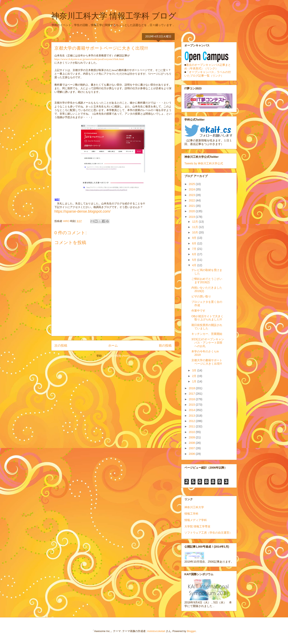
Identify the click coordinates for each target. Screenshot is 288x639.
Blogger (191, 631)
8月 (194, 243)
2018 (192, 388)
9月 (194, 237)
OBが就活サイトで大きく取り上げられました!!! (207, 318)
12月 (195, 221)
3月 (194, 370)
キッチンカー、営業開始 (206, 333)
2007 (192, 448)
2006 (192, 453)
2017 (192, 393)
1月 (194, 381)
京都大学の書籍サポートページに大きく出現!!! (206, 362)
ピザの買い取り (201, 296)
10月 (195, 232)
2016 (192, 399)
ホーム (113, 345)
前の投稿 (165, 345)
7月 (194, 248)
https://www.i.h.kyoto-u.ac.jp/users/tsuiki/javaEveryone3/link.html (89, 59)
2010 (192, 432)
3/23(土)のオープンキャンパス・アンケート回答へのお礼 (207, 343)
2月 (194, 376)
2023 (192, 195)
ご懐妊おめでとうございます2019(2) (206, 280)
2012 (192, 421)
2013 (192, 415)
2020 (192, 211)
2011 (192, 426)
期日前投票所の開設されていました (206, 326)
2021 (192, 205)
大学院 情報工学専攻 (197, 526)
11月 (195, 227)
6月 (194, 254)
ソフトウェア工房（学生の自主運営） (208, 532)
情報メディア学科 (195, 520)
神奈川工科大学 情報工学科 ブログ (113, 15)
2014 (192, 410)
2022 (192, 200)
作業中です (198, 310)
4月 (194, 265)
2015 (192, 404)
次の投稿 (60, 345)
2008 (192, 442)
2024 (192, 189)
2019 (192, 216)
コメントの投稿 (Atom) (116, 355)
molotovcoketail (156, 631)
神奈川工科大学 (194, 507)
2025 (192, 184)
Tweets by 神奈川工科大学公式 (203, 163)
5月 (194, 259)
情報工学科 (191, 513)
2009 (192, 437)
